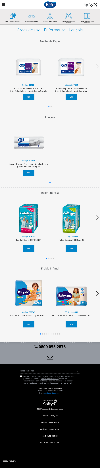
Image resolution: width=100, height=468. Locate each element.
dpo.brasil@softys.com (52, 393)
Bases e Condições (50, 416)
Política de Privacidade (50, 379)
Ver (28, 97)
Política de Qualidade (50, 429)
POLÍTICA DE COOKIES (50, 436)
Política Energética (50, 422)
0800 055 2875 (50, 346)
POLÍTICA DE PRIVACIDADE (50, 443)
